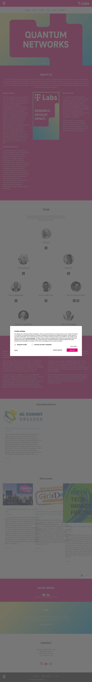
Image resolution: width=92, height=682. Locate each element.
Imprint (16, 350)
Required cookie (20, 344)
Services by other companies (42, 344)
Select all (72, 350)
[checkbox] (15, 345)
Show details (73, 346)
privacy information (30, 338)
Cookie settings (19, 331)
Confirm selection (57, 350)
